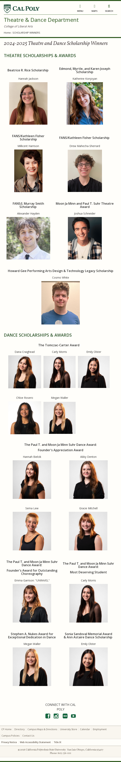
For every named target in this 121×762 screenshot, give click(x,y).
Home (7, 32)
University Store (68, 729)
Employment (100, 729)
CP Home (6, 729)
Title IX (57, 742)
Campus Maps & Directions (42, 729)
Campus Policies (10, 735)
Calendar (85, 729)
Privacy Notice (9, 742)
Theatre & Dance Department (41, 19)
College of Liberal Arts (18, 26)
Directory (19, 729)
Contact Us (28, 735)
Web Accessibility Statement (35, 742)
